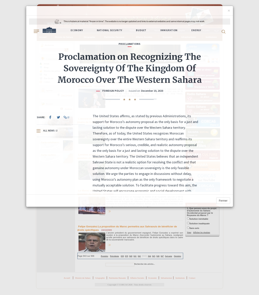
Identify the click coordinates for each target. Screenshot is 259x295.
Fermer (223, 200)
